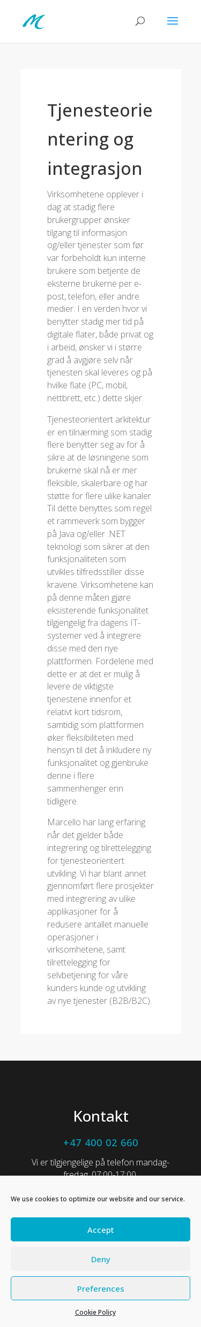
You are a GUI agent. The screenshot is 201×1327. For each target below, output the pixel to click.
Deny (100, 1259)
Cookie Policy (95, 1312)
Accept (100, 1229)
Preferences (100, 1288)
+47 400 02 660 (100, 1142)
